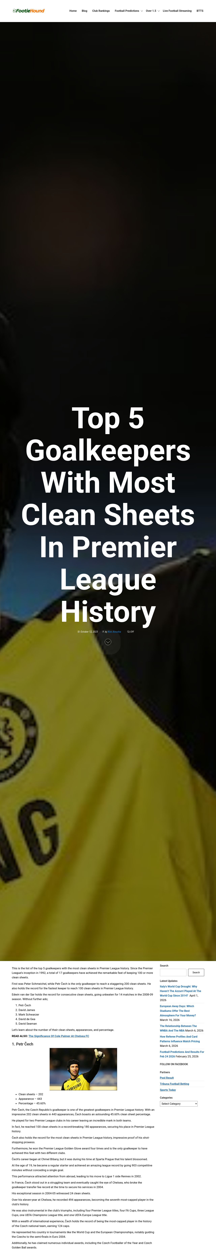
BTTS (200, 10)
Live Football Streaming (177, 10)
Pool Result (167, 1077)
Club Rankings (101, 10)
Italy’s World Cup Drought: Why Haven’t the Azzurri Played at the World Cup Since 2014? (180, 991)
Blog (84, 10)
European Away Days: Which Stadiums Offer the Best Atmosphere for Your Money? (178, 1011)
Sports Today (168, 1090)
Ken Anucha (115, 631)
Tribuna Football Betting (174, 1083)
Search (164, 965)
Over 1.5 (151, 10)
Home (73, 10)
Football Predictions (127, 10)
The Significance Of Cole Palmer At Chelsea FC (59, 1036)
